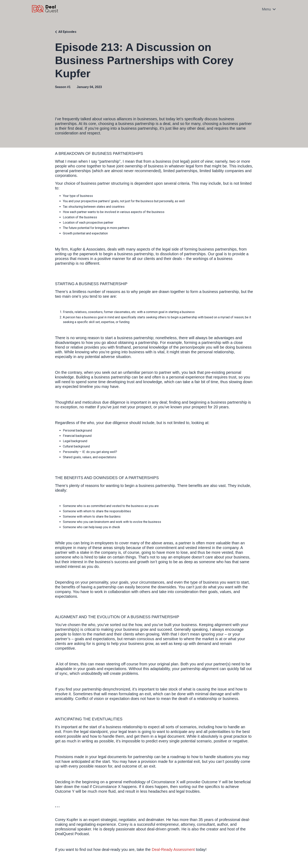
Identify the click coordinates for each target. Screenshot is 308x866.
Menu (269, 9)
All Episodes (67, 32)
